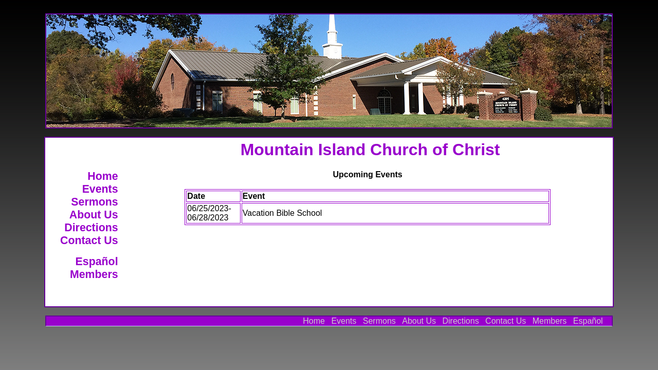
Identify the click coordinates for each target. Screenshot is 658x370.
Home (102, 176)
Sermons (94, 202)
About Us (93, 215)
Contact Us (89, 240)
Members (94, 274)
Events (100, 189)
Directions (91, 227)
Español (97, 261)
